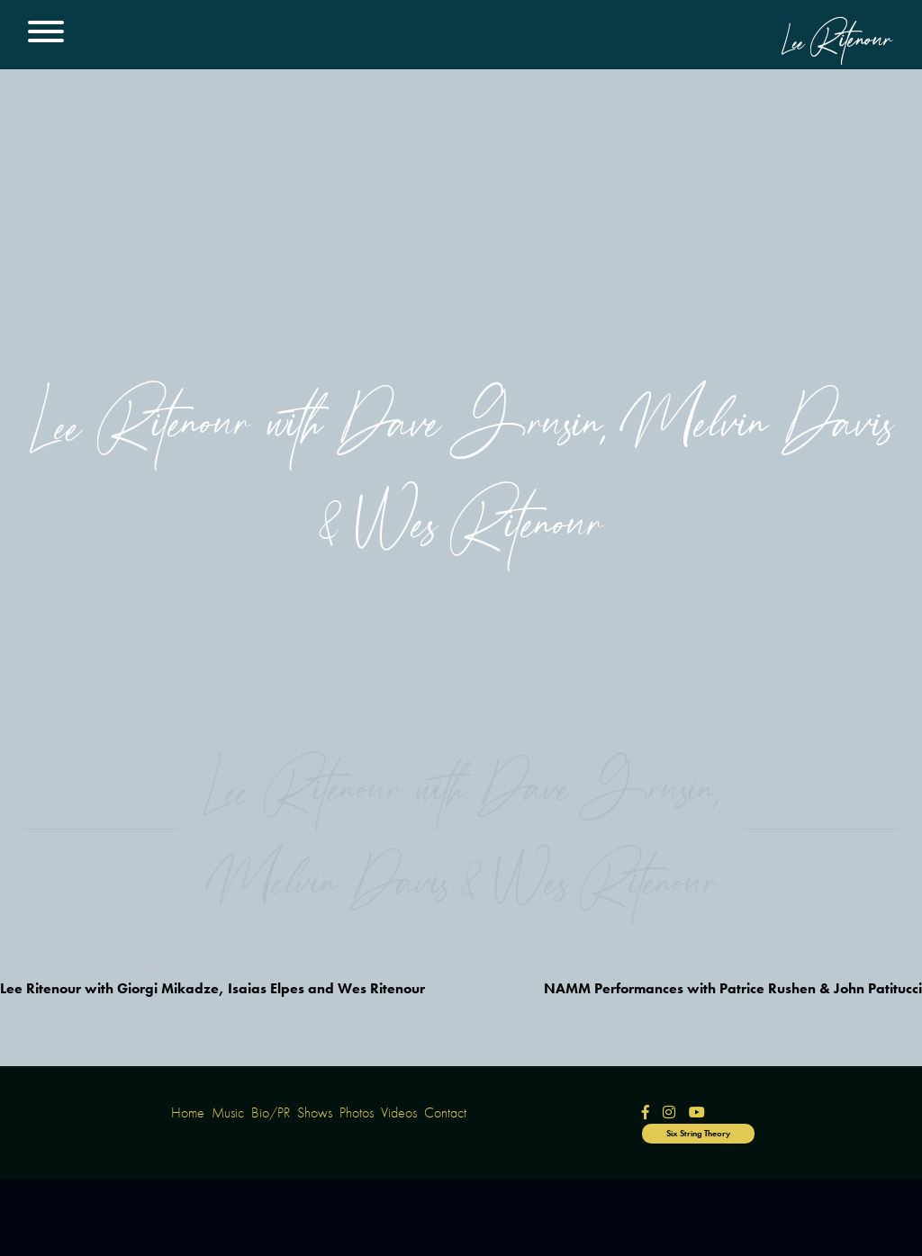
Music (228, 1112)
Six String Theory (698, 1133)
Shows (314, 1112)
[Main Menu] (46, 34)
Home (187, 1112)
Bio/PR (270, 1112)
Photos (356, 1112)
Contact (445, 1112)
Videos (399, 1112)
